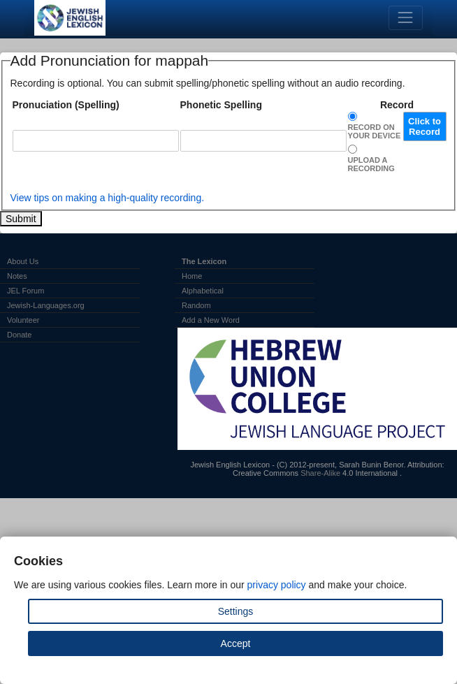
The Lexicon (204, 261)
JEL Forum (25, 290)
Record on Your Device (374, 131)
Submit (21, 218)
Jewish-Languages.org (46, 305)
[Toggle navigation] (406, 18)
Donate (19, 334)
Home (192, 276)
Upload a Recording (371, 164)
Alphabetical (203, 290)
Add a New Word (211, 320)
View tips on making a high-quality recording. (107, 197)
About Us (22, 261)
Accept (236, 643)
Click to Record (424, 126)
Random (196, 305)
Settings (236, 611)
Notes (17, 276)
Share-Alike (320, 473)
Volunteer (23, 320)
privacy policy (276, 584)
